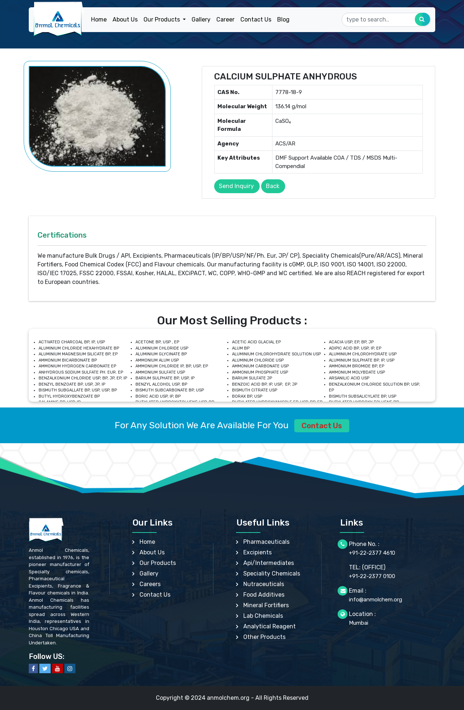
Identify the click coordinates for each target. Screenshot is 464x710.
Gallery (201, 19)
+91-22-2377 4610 (372, 553)
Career (225, 19)
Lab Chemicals (263, 615)
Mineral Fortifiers (266, 605)
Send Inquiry (236, 186)
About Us (125, 19)
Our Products (157, 562)
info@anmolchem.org (375, 599)
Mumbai (358, 623)
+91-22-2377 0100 (372, 576)
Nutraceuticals (263, 584)
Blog (283, 19)
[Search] (386, 20)
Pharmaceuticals (266, 541)
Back (272, 186)
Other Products (264, 636)
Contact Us (255, 19)
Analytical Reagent (269, 626)
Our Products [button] (162, 19)
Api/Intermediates (268, 562)
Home (99, 19)
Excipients (257, 552)
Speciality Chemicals (271, 573)
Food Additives (263, 594)
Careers (150, 584)
